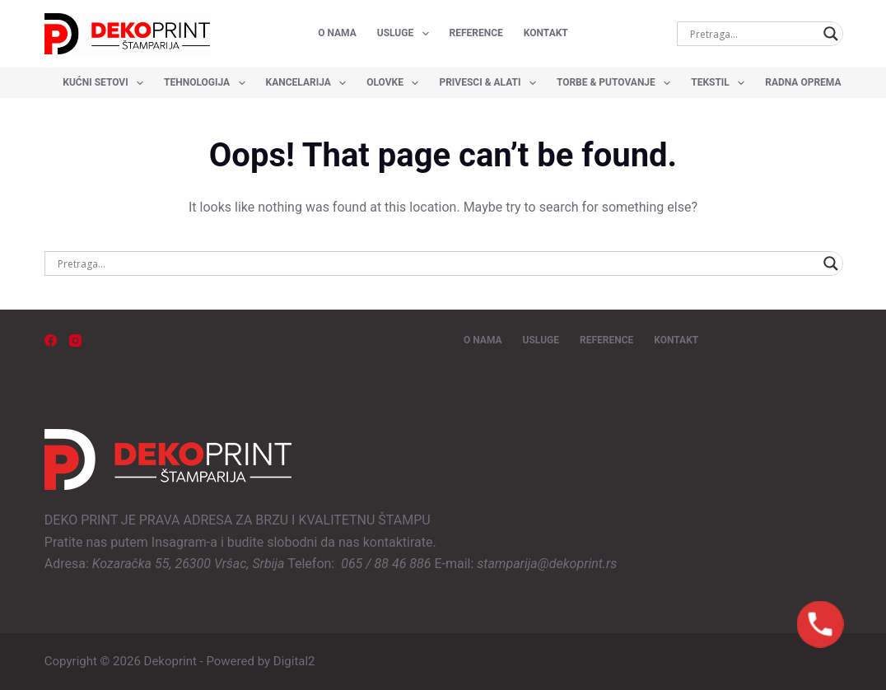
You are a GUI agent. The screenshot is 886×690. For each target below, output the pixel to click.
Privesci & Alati (490, 83)
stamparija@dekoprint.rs (547, 563)
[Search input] (752, 33)
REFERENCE (476, 33)
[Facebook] (50, 340)
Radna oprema (810, 83)
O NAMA (337, 33)
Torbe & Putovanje (617, 83)
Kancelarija (309, 83)
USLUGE (406, 34)
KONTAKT (546, 33)
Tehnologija (208, 83)
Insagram (179, 542)
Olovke (395, 83)
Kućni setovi (106, 83)
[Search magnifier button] (830, 33)
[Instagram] (75, 340)
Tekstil (721, 83)
